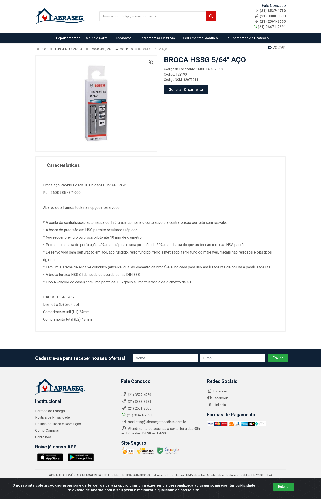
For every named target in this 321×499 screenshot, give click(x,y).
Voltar (277, 47)
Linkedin (216, 405)
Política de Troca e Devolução (58, 424)
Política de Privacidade (52, 417)
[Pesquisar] (211, 16)
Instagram (217, 391)
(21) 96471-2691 (270, 27)
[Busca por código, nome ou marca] (152, 16)
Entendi (284, 487)
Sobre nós (43, 437)
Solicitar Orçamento (186, 89)
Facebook (217, 398)
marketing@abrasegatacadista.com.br (153, 422)
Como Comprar (47, 430)
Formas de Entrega (49, 411)
